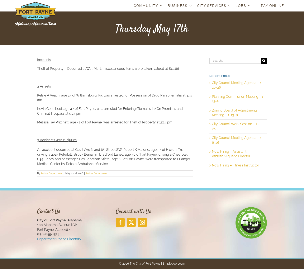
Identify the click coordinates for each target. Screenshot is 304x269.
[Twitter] (131, 222)
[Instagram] (142, 222)
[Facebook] (120, 222)
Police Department (52, 173)
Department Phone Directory (59, 239)
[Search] (264, 61)
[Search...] (235, 61)
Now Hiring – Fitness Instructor (235, 165)
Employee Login (174, 263)
